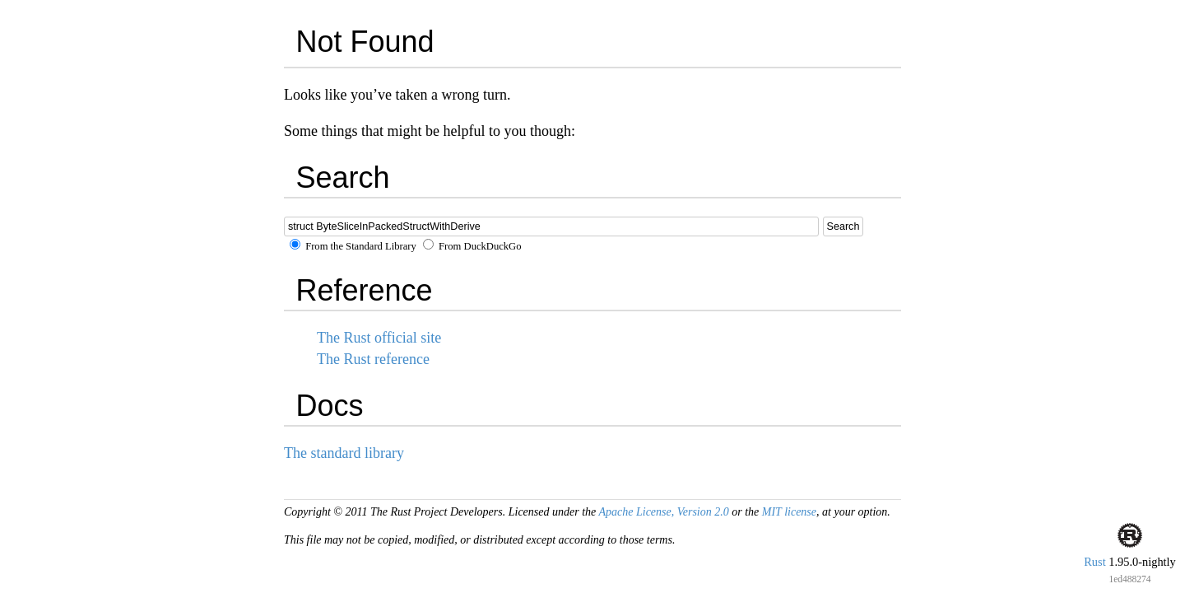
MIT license (789, 512)
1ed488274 (1129, 579)
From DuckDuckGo (472, 246)
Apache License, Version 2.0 (663, 512)
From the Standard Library (353, 246)
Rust (1094, 561)
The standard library (344, 453)
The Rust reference (373, 359)
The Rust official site (379, 337)
